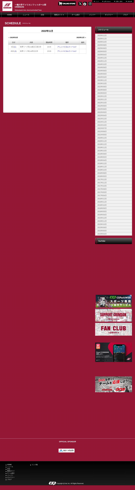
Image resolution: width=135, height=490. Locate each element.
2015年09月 (102, 227)
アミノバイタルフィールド (67, 47)
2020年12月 (102, 138)
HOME (9, 15)
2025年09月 (102, 45)
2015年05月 (102, 231)
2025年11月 (102, 39)
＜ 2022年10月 (13, 37)
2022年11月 (102, 99)
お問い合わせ (107, 1)
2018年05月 (102, 176)
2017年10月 (102, 186)
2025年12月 (102, 35)
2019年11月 (102, 147)
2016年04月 (102, 215)
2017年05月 (102, 192)
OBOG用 (130, 1)
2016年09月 (102, 208)
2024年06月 (102, 71)
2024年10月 (102, 64)
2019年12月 (102, 144)
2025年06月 (102, 48)
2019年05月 (102, 157)
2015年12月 (102, 218)
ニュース (26, 15)
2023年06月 (102, 90)
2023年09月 (102, 87)
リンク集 (35, 465)
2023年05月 (102, 93)
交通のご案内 (119, 1)
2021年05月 (102, 135)
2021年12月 (102, 119)
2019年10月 (102, 151)
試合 (42, 15)
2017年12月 (102, 179)
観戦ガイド (59, 15)
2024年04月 (102, 77)
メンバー (92, 15)
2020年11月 (102, 141)
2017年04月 (102, 195)
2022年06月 (102, 109)
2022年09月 (102, 106)
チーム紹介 (76, 15)
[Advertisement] (113, 418)
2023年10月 (102, 83)
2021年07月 (102, 128)
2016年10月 (102, 205)
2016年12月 (102, 199)
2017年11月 (102, 183)
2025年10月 (102, 42)
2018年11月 (102, 167)
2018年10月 (102, 170)
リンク (97, 1)
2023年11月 (102, 80)
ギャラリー (109, 15)
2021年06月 (102, 131)
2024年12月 (102, 58)
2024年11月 (102, 61)
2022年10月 (102, 103)
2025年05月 (102, 51)
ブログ (125, 15)
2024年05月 (102, 74)
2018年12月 (102, 163)
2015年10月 (102, 224)
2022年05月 (102, 112)
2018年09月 (102, 173)
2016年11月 (102, 202)
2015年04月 (102, 234)
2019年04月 (102, 160)
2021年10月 (102, 125)
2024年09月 (102, 67)
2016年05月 (102, 211)
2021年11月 (102, 122)
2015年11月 (102, 221)
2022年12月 (102, 96)
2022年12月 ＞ (81, 37)
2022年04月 (102, 115)
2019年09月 (102, 154)
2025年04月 (102, 55)
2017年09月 (102, 189)
